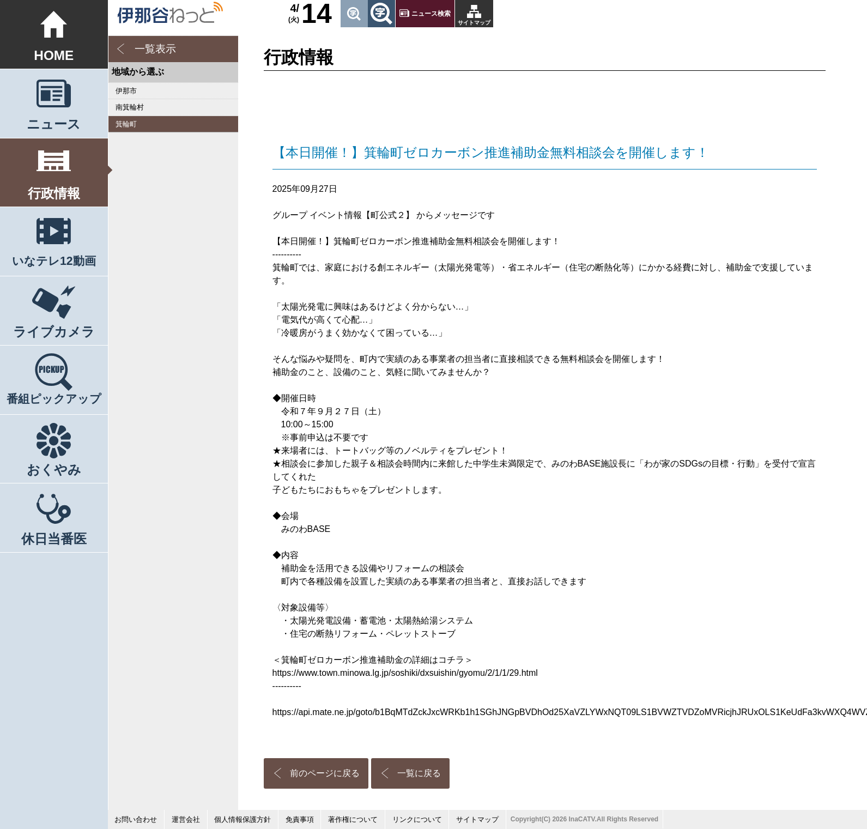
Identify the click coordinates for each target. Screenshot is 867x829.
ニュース (54, 124)
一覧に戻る (419, 773)
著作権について (353, 819)
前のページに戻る (325, 773)
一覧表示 (155, 49)
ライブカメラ (54, 331)
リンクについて (417, 819)
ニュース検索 (431, 13)
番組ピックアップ (54, 399)
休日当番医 (54, 538)
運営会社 (186, 819)
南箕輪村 (130, 107)
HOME (54, 55)
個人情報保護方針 (242, 819)
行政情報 (54, 193)
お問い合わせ (135, 819)
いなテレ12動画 (54, 261)
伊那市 (126, 91)
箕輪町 (126, 124)
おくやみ (54, 469)
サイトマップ (474, 23)
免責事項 (300, 819)
